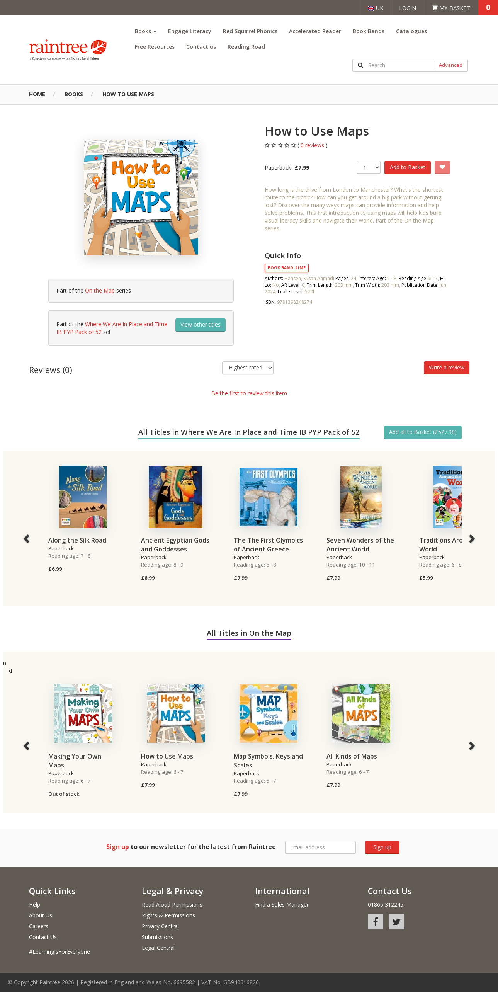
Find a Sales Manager (282, 904)
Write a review (446, 367)
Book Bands (368, 31)
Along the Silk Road (77, 540)
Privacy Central (160, 926)
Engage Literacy (189, 31)
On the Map (100, 290)
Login (407, 8)
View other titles (200, 324)
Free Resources (155, 46)
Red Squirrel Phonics (250, 31)
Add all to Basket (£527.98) (423, 432)
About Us (40, 915)
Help (34, 904)
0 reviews (313, 145)
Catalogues (411, 31)
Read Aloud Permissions (172, 904)
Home (37, 94)
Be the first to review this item (249, 393)
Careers (38, 926)
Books (145, 31)
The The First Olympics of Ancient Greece (268, 544)
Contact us (201, 46)
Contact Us (43, 937)
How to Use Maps (128, 94)
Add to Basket (407, 167)
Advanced (450, 64)
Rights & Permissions (168, 915)
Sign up (382, 847)
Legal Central (158, 947)
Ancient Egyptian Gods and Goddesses (175, 544)
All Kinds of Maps (351, 756)
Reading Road (246, 46)
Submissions (157, 937)
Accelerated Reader (315, 31)
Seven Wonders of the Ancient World (360, 544)
